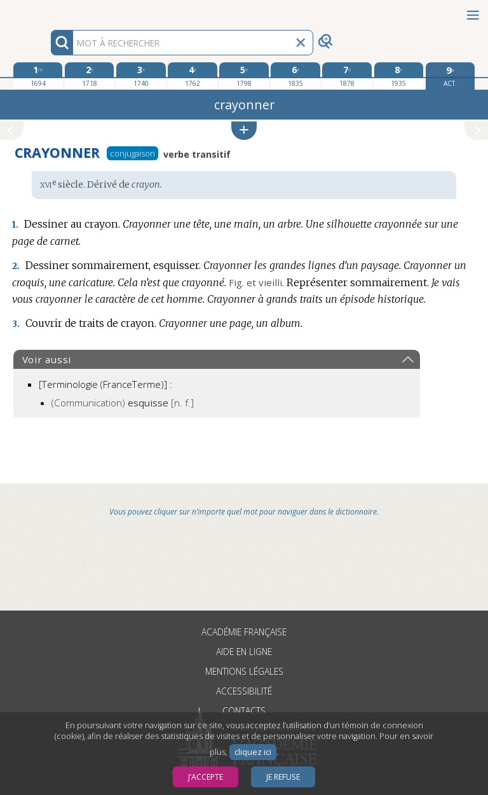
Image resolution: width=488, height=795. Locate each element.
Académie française (244, 632)
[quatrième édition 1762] (192, 75)
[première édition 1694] (37, 75)
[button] (244, 130)
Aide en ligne (244, 652)
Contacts (244, 711)
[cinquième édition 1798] (243, 75)
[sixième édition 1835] (295, 75)
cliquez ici (252, 752)
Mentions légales (244, 671)
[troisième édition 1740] (140, 75)
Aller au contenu (49, 11)
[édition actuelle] (450, 76)
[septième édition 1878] (346, 75)
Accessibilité (244, 691)
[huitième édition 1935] (398, 75)
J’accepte (205, 776)
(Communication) (122, 402)
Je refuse (283, 776)
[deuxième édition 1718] (89, 75)
